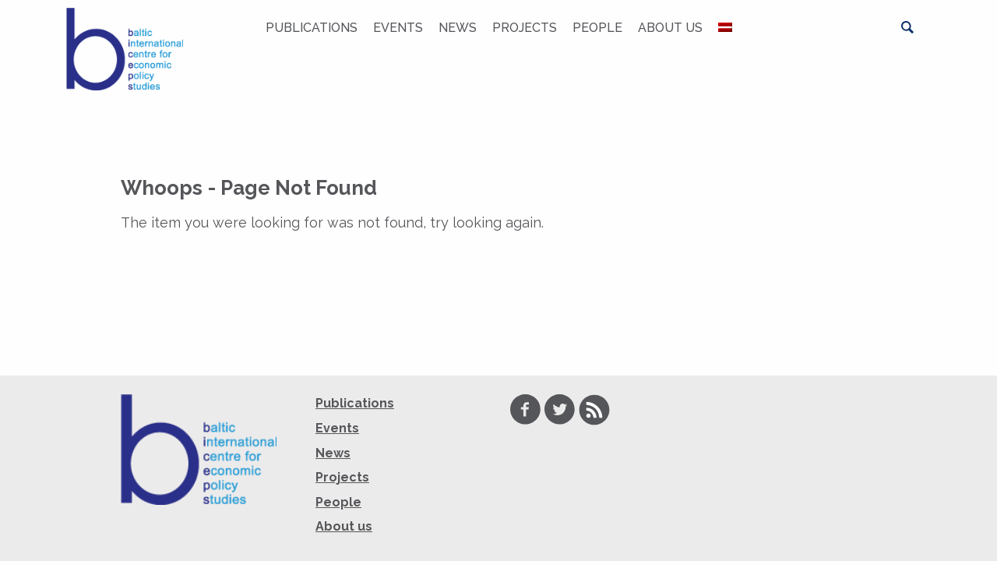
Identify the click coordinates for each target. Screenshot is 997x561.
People (597, 27)
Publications (312, 27)
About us (670, 27)
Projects (524, 27)
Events (398, 27)
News (458, 27)
